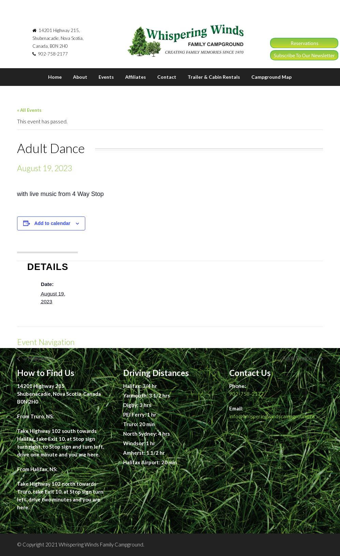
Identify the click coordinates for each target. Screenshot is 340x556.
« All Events (29, 110)
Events (106, 77)
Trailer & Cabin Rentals (214, 77)
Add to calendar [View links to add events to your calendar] (52, 223)
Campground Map (271, 77)
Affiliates (135, 77)
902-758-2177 (246, 394)
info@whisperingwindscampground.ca (272, 416)
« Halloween (39, 358)
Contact (166, 77)
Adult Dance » (299, 358)
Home (55, 77)
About (80, 77)
